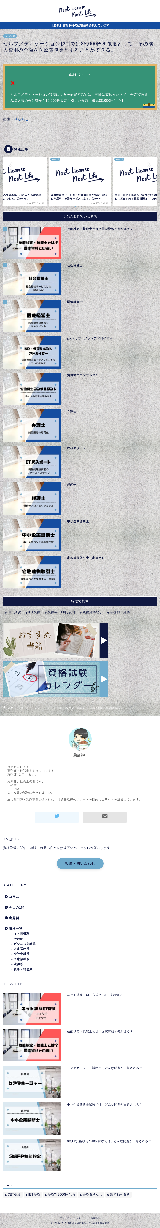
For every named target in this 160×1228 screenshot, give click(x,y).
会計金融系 (21, 954)
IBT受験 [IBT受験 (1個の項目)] (34, 612)
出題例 (14, 918)
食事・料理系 (23, 969)
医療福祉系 (21, 959)
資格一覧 (15, 928)
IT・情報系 (21, 933)
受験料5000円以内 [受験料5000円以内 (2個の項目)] (61, 612)
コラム (14, 896)
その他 (18, 938)
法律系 (18, 964)
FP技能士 (21, 119)
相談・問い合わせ (80, 863)
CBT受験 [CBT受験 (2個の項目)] (14, 612)
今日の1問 (10, 36)
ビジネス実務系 (25, 943)
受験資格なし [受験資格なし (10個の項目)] (92, 612)
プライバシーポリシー (71, 1218)
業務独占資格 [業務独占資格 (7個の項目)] (120, 612)
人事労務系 (21, 949)
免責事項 (95, 1218)
